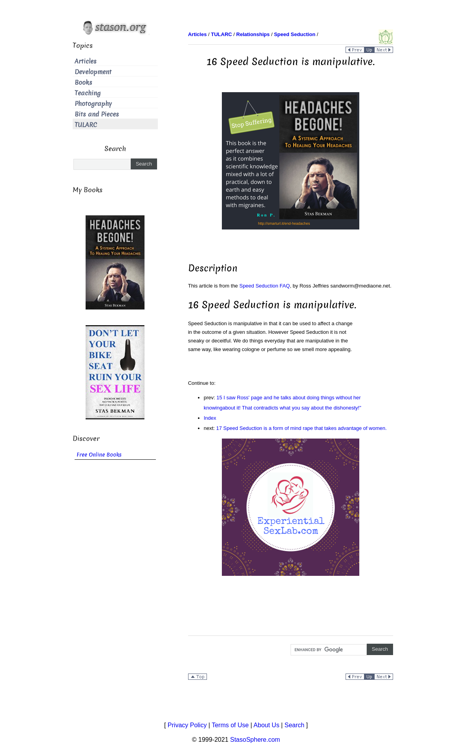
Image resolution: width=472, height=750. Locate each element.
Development (93, 72)
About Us (267, 725)
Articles (86, 61)
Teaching (88, 93)
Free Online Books (99, 455)
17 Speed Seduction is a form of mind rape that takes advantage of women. (301, 428)
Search (294, 725)
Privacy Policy (187, 725)
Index (210, 418)
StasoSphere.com (255, 739)
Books (83, 82)
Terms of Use (230, 725)
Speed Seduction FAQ (264, 286)
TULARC (86, 125)
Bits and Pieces (97, 114)
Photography (93, 104)
